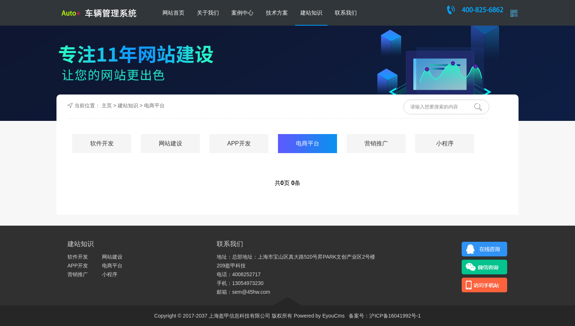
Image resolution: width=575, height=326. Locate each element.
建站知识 (311, 13)
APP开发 (238, 143)
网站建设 (170, 143)
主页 (107, 105)
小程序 (445, 143)
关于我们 (208, 13)
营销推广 (376, 143)
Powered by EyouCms (318, 316)
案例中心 (242, 13)
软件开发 (102, 143)
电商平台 (154, 105)
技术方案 (277, 13)
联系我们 (346, 13)
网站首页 (173, 13)
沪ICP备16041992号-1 (395, 316)
